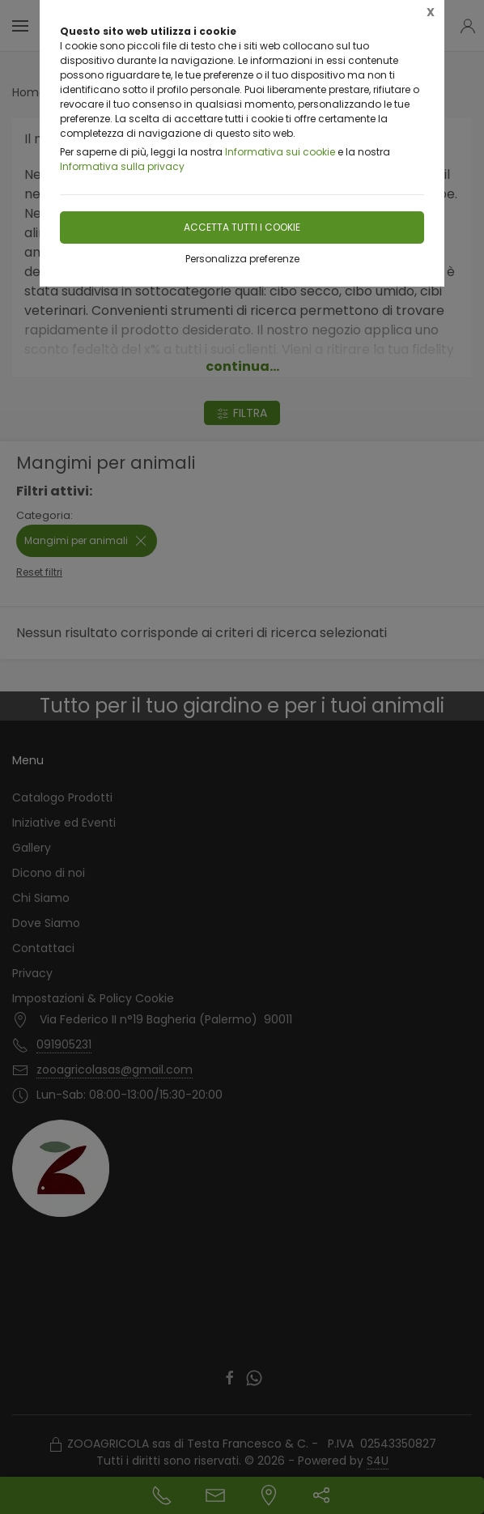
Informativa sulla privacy (122, 166)
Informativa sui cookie (280, 152)
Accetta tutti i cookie (242, 227)
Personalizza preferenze (242, 259)
